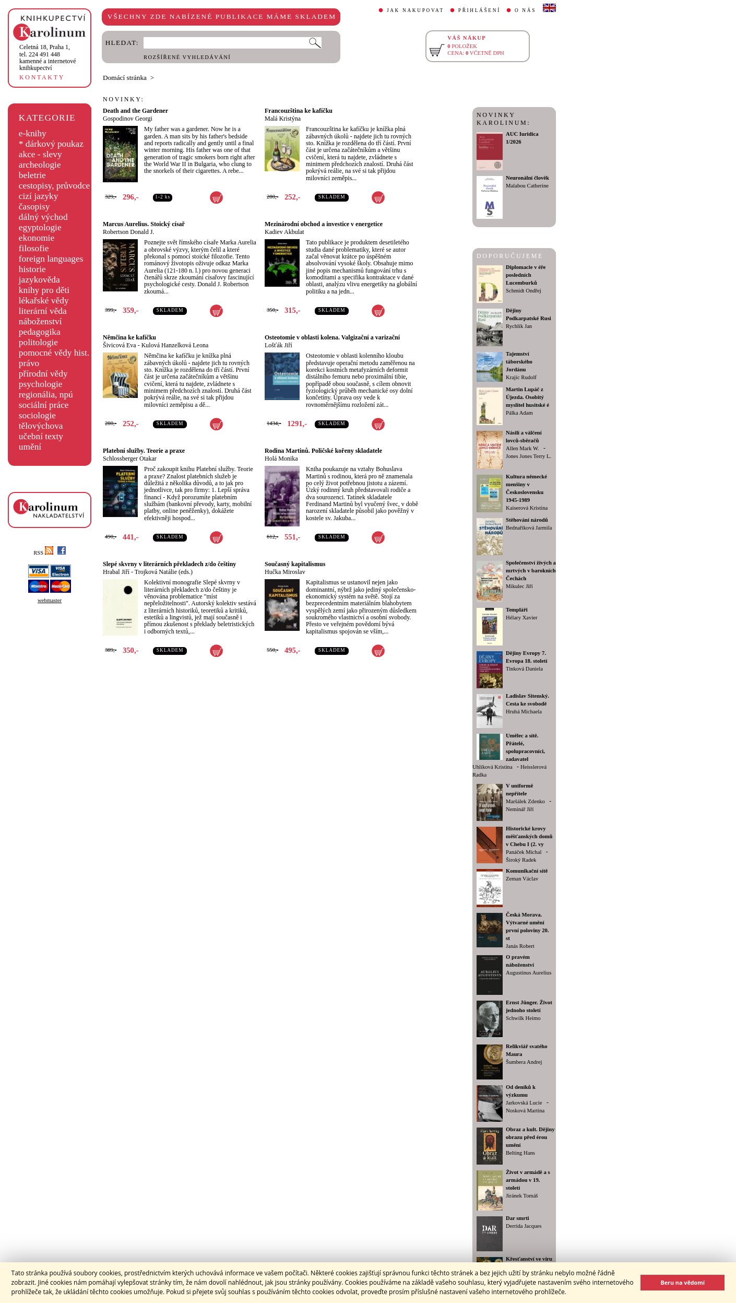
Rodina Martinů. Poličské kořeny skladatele (323, 450)
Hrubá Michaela (524, 711)
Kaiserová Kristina (527, 508)
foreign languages (51, 259)
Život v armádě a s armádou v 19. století (528, 1180)
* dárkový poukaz (51, 144)
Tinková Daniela (524, 669)
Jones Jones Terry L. (528, 456)
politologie (38, 342)
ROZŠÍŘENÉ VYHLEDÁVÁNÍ (187, 57)
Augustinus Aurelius (528, 973)
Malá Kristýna (283, 118)
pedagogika (40, 332)
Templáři (517, 610)
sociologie (37, 415)
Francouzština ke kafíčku (299, 110)
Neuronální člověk (527, 178)
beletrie (32, 175)
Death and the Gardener (135, 110)
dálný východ (43, 217)
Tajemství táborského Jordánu (519, 361)
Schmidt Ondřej (523, 291)
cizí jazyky (38, 196)
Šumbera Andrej (524, 1062)
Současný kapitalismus (295, 564)
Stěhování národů (527, 520)
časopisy (34, 207)
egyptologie (40, 227)
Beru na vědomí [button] (682, 1282)
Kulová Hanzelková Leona (175, 345)
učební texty (41, 436)
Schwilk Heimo (523, 1018)
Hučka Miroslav (285, 572)
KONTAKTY (42, 77)
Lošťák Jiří (278, 345)
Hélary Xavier (522, 617)
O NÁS (525, 10)
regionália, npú (46, 395)
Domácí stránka (125, 77)
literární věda (43, 311)
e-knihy (32, 133)
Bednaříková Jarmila (529, 528)
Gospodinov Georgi (127, 118)
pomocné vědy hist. (54, 353)
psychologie (41, 384)
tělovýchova (41, 426)
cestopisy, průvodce (54, 186)
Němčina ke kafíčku (129, 337)
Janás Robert (520, 946)
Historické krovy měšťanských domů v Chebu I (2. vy (529, 836)
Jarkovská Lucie (524, 1103)
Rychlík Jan (519, 326)
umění (30, 447)
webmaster (50, 600)
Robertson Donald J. (128, 232)
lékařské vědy (44, 301)
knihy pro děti (44, 290)
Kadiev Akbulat (284, 232)
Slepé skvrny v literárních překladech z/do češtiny (169, 564)
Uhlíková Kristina (492, 767)
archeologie (40, 165)
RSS (43, 553)
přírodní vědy (43, 374)
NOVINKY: (124, 99)
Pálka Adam (519, 413)
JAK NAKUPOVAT (415, 10)
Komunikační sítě (527, 871)
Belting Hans (520, 1153)
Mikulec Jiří (519, 586)
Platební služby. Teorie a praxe (144, 450)
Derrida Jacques (523, 1226)
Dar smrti (517, 1218)
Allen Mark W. (522, 448)
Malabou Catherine (527, 186)
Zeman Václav (522, 879)
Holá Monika (281, 458)
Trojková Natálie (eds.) (164, 572)
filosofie (34, 248)
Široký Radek (521, 860)
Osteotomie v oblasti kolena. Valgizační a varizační (332, 337)
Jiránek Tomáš (522, 1196)
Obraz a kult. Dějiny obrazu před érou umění (530, 1137)
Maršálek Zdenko (525, 801)
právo (29, 363)
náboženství (40, 321)
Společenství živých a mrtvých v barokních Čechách (531, 570)
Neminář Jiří (520, 809)
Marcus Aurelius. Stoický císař (144, 224)
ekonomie (36, 238)
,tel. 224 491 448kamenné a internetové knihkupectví (47, 57)
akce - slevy (40, 154)
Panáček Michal (523, 852)
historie (32, 269)
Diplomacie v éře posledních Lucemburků (525, 275)
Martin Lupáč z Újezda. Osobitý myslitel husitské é (527, 397)
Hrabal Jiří (116, 572)
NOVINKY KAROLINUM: (503, 118)
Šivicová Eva (119, 345)
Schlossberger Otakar (130, 458)
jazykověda (39, 280)
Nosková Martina (525, 1110)
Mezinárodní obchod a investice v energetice (324, 224)
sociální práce (44, 405)
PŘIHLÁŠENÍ (479, 10)
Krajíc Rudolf (521, 377)
